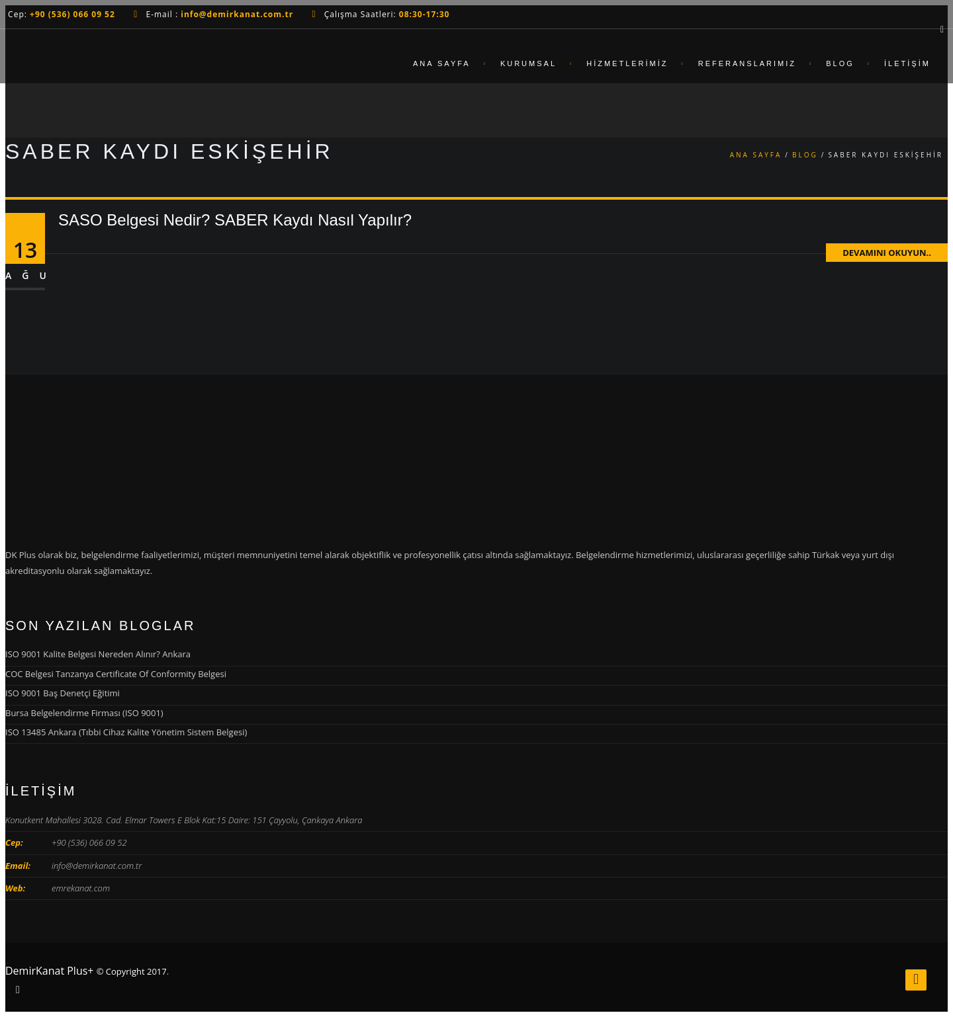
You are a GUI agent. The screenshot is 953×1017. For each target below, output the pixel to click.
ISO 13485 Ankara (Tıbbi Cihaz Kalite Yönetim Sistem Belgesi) (126, 732)
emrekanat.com (81, 888)
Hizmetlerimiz (627, 63)
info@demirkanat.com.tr (97, 866)
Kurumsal (528, 63)
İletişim (907, 63)
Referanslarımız (747, 63)
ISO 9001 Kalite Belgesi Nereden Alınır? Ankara (98, 654)
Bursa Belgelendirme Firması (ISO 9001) (84, 713)
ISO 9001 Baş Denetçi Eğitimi (62, 693)
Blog (840, 63)
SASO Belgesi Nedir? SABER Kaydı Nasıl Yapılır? (235, 220)
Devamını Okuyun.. (886, 253)
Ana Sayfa (442, 63)
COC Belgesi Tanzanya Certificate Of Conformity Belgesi (115, 674)
